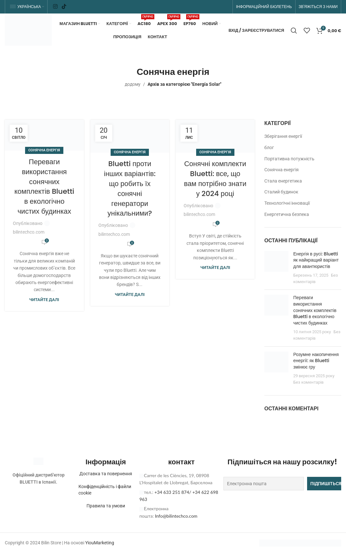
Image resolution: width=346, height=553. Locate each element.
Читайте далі (44, 299)
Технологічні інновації (287, 203)
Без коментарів (308, 382)
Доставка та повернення (105, 473)
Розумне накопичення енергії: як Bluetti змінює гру (316, 360)
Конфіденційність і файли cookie (104, 489)
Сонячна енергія (44, 150)
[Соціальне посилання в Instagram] (55, 7)
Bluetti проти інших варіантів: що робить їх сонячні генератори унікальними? (130, 188)
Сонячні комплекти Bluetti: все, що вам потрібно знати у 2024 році (215, 178)
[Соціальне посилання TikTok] (64, 7)
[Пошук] (293, 30)
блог (269, 147)
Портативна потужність (289, 158)
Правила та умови (105, 505)
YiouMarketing (99, 542)
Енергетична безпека (286, 214)
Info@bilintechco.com (176, 516)
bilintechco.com (28, 232)
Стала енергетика (283, 180)
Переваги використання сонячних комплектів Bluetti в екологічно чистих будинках (44, 186)
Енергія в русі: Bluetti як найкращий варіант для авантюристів (316, 260)
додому (133, 84)
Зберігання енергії (283, 136)
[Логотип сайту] (28, 29)
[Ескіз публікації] (276, 268)
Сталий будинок (281, 191)
